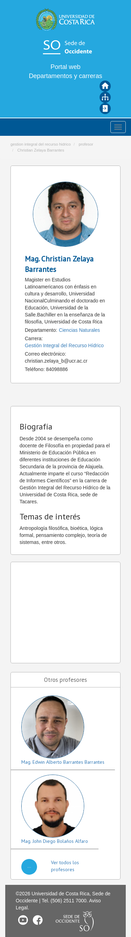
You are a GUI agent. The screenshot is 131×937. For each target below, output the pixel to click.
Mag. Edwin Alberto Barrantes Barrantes (62, 762)
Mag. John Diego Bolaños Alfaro (54, 841)
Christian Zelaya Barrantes (40, 150)
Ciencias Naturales (79, 330)
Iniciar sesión (105, 108)
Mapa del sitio (105, 97)
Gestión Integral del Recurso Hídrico (64, 345)
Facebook (37, 920)
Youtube (23, 920)
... (29, 866)
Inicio (105, 86)
